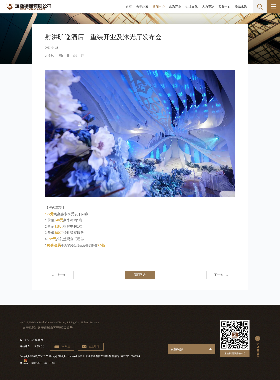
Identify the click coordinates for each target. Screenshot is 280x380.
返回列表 (140, 275)
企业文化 (191, 6)
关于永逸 (142, 6)
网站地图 (25, 346)
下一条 (220, 275)
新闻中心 (158, 6)
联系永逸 (241, 6)
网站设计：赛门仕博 (43, 363)
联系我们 (39, 346)
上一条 (59, 275)
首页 (129, 6)
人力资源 (208, 6)
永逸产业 (175, 6)
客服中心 (224, 6)
